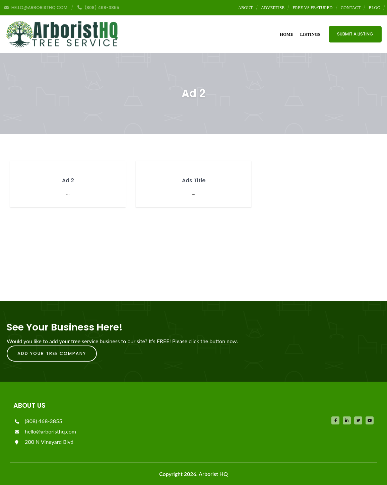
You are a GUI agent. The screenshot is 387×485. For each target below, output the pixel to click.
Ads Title (193, 180)
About (245, 7)
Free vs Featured (312, 7)
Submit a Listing (355, 34)
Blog (374, 7)
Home (287, 34)
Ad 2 (68, 180)
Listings (310, 34)
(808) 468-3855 (37, 421)
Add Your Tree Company (51, 353)
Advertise (272, 7)
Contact (351, 7)
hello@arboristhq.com (44, 431)
